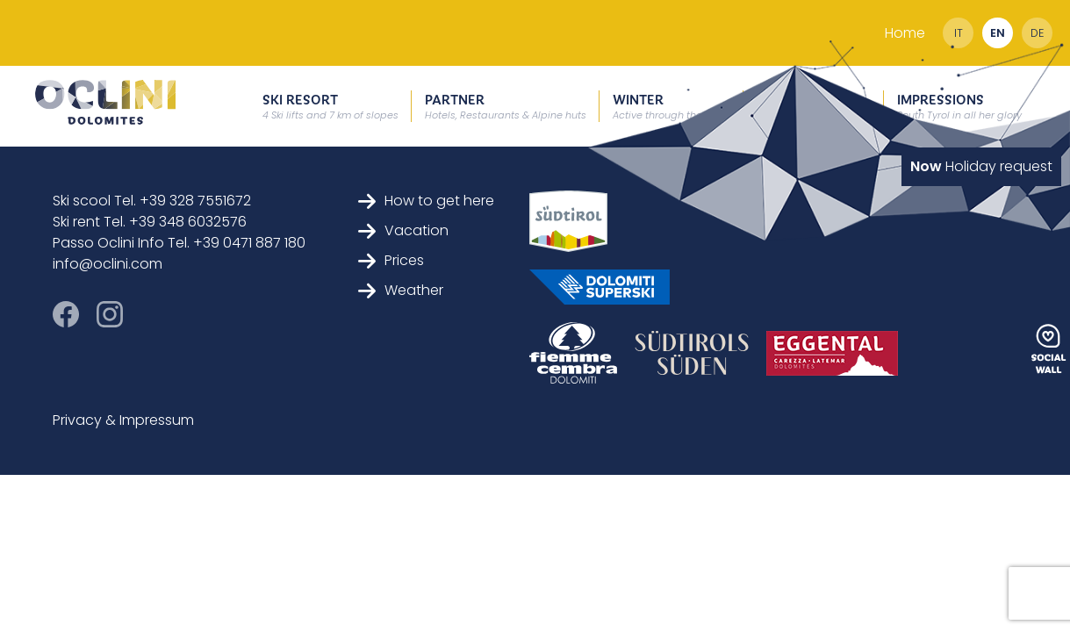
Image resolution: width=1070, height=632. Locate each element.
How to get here (426, 200)
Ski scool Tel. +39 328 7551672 (152, 200)
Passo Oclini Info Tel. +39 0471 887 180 (179, 243)
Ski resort (330, 106)
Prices (391, 260)
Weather (400, 290)
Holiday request (981, 166)
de (1037, 32)
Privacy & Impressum (123, 420)
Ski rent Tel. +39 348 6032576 (150, 222)
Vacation (403, 230)
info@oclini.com (107, 264)
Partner (505, 106)
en (997, 32)
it (958, 32)
